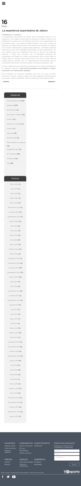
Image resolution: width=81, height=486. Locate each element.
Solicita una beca (25, 453)
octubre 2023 (14, 268)
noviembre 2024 (14, 207)
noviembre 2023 (14, 263)
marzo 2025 (14, 198)
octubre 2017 (14, 295)
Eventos (10, 119)
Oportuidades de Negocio (16, 142)
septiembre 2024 (14, 216)
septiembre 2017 (14, 300)
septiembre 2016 (14, 356)
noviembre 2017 (14, 291)
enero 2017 (14, 337)
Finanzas (10, 128)
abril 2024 (14, 240)
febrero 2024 (14, 249)
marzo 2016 (14, 384)
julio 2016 (13, 365)
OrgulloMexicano (13, 149)
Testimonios (38, 446)
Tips (8, 163)
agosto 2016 (13, 360)
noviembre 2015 (14, 402)
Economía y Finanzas (14, 114)
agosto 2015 (13, 416)
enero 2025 (14, 203)
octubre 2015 (14, 407)
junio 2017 (14, 314)
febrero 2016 (14, 388)
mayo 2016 (14, 374)
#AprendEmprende (14, 101)
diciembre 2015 (13, 398)
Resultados (38, 464)
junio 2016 (13, 370)
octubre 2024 (14, 212)
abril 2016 (13, 379)
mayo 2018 (14, 286)
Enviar (74, 464)
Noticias (7, 464)
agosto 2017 (13, 305)
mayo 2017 (14, 319)
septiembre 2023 (13, 272)
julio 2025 (14, 189)
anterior (6, 81)
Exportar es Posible (14, 124)
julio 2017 (13, 309)
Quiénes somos (10, 446)
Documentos (11, 110)
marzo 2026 (14, 184)
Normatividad (11, 138)
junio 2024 (14, 230)
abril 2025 (14, 193)
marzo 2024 (14, 244)
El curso (22, 448)
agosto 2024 (14, 221)
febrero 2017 (14, 333)
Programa (37, 462)
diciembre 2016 (13, 342)
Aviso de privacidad (26, 462)
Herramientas (23, 450)
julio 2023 (14, 281)
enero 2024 (14, 254)
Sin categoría (11, 154)
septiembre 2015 (14, 412)
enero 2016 (14, 393)
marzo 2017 (14, 328)
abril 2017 (13, 323)
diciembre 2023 (14, 258)
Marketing (10, 133)
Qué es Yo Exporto (25, 446)
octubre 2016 (14, 351)
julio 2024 (14, 226)
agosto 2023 (13, 277)
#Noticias (10, 105)
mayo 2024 (14, 235)
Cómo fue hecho (10, 448)
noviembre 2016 (14, 347)
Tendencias (11, 158)
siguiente (51, 81)
